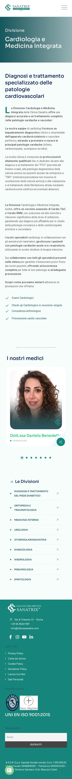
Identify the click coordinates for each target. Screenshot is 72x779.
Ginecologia (23, 549)
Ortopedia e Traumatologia (25, 507)
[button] (22, 458)
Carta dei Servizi (17, 658)
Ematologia (22, 579)
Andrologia (23, 559)
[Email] (36, 737)
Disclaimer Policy (17, 669)
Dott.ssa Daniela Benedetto (36, 435)
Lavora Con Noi (16, 674)
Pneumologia (23, 569)
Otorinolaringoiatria (30, 539)
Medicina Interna (26, 519)
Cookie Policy (15, 663)
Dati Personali (15, 679)
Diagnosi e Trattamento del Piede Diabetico (31, 493)
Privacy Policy (15, 653)
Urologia (21, 529)
